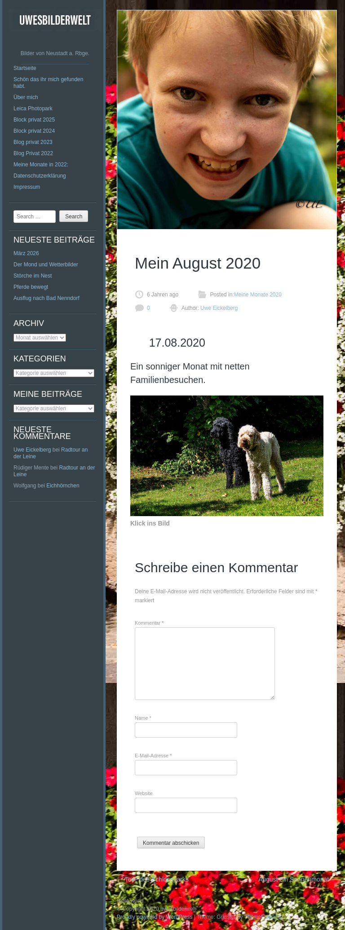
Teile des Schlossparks (153, 879)
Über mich (25, 97)
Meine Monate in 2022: (40, 164)
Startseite (24, 68)
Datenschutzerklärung (39, 176)
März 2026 (26, 253)
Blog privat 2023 (33, 142)
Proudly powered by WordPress (155, 917)
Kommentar (149, 623)
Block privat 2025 (34, 120)
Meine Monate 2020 (258, 294)
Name (143, 718)
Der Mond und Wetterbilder (45, 264)
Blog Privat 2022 (33, 153)
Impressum (26, 187)
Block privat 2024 (34, 131)
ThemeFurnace (262, 917)
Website (144, 793)
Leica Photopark (33, 108)
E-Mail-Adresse (153, 755)
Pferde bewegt (30, 287)
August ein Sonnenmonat (297, 879)
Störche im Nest (32, 276)
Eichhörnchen (62, 485)
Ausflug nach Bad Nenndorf (46, 298)
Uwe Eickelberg (32, 450)
